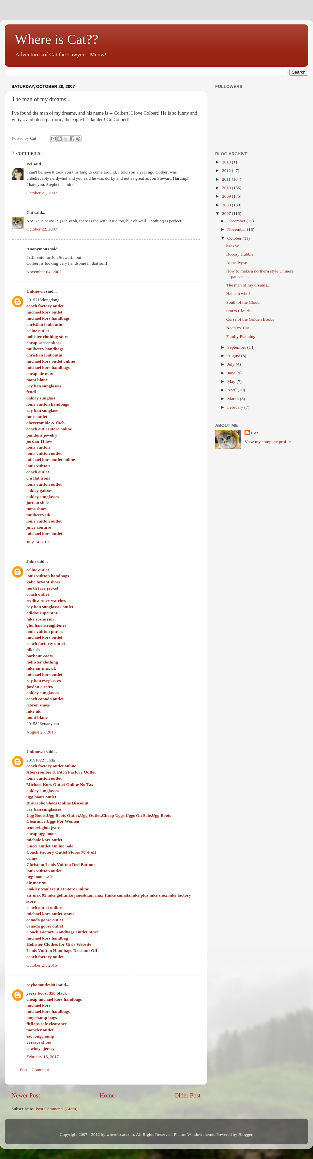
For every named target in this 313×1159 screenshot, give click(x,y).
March (233, 398)
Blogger (245, 1134)
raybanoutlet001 (41, 984)
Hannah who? (238, 293)
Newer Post (25, 1095)
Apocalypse (236, 262)
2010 (227, 187)
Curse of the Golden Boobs (250, 319)
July (231, 364)
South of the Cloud (243, 302)
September (237, 347)
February (235, 407)
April (232, 389)
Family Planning (241, 336)
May (231, 381)
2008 (227, 204)
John (31, 561)
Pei (29, 163)
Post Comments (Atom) (56, 1108)
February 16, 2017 (42, 1056)
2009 (227, 196)
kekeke (232, 245)
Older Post (187, 1095)
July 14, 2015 (38, 541)
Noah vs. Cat (237, 327)
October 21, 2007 (41, 192)
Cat (29, 212)
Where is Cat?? (56, 39)
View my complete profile (268, 441)
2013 (227, 162)
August (234, 355)
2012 (227, 170)
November (237, 229)
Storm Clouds (238, 310)
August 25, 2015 (41, 732)
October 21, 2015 (41, 965)
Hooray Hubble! (240, 254)
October (235, 238)
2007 (227, 213)
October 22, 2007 (41, 229)
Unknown (35, 291)
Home (107, 1095)
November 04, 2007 (44, 271)
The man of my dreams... (248, 285)
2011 (227, 179)
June (231, 372)
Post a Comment (34, 1069)
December (236, 220)
